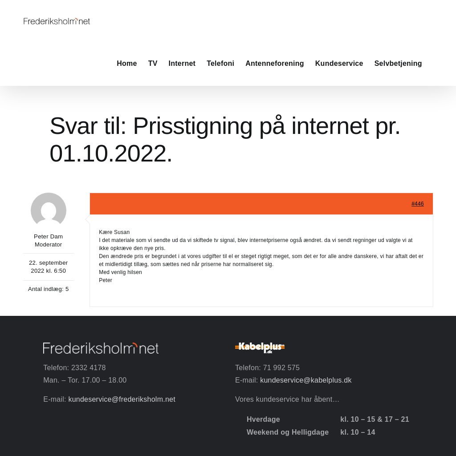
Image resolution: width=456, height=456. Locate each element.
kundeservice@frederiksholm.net (121, 399)
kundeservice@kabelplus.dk (305, 380)
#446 (417, 204)
